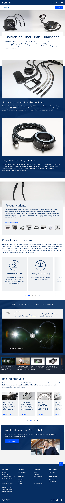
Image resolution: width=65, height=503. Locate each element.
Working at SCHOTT (38, 483)
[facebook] (51, 500)
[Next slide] (39, 296)
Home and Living (6, 481)
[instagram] (54, 500)
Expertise (20, 479)
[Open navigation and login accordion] (57, 3)
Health (3, 480)
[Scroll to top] (61, 464)
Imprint (23, 500)
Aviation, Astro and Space (8, 476)
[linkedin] (57, 500)
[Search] (52, 3)
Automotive (5, 474)
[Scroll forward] (62, 364)
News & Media (52, 481)
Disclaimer (17, 500)
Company (36, 472)
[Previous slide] (26, 296)
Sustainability (37, 474)
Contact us (59, 7)
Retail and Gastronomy (7, 487)
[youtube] (62, 500)
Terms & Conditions (40, 500)
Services (20, 481)
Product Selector (22, 472)
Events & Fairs (52, 479)
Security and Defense (7, 489)
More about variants (13, 222)
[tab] (29, 295)
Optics (3, 485)
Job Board (36, 487)
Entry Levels (37, 485)
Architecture (5, 472)
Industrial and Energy (7, 483)
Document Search (38, 476)
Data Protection (30, 500)
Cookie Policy (33, 316)
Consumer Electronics (7, 478)
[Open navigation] (62, 3)
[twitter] (59, 500)
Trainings (20, 483)
